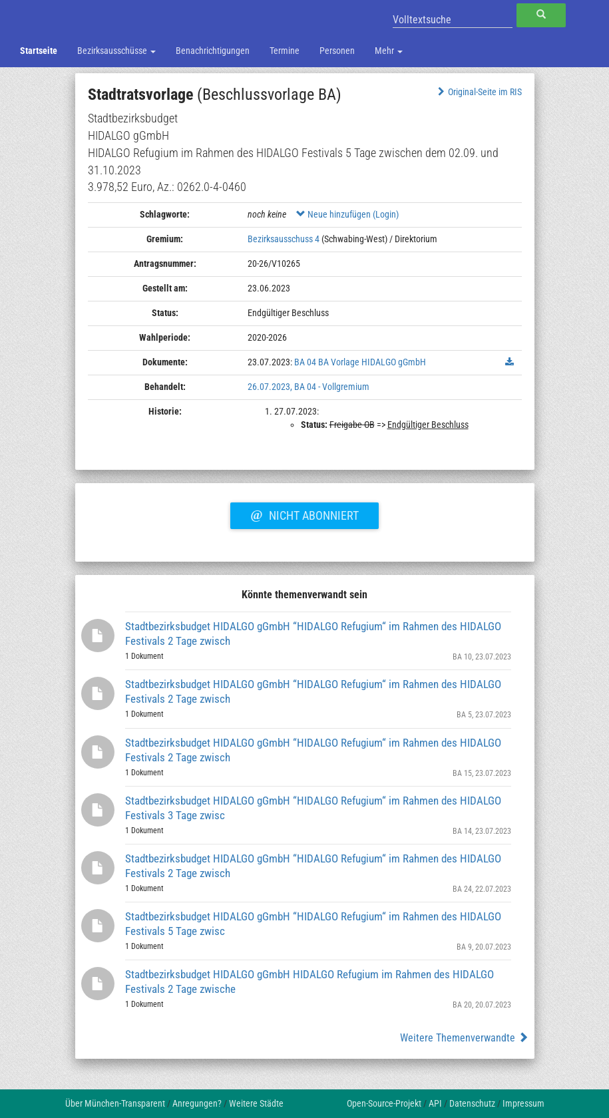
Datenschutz (472, 1103)
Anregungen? (197, 1103)
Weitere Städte (256, 1103)
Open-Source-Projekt (384, 1103)
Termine (285, 50)
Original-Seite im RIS (478, 92)
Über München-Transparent (115, 1103)
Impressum (523, 1103)
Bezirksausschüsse (116, 50)
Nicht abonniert (304, 513)
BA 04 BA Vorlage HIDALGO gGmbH (360, 362)
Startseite (38, 50)
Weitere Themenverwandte (464, 1037)
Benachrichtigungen (213, 50)
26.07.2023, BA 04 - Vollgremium (308, 386)
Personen (337, 50)
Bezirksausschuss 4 (283, 239)
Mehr (389, 50)
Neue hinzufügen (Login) (347, 214)
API (435, 1103)
